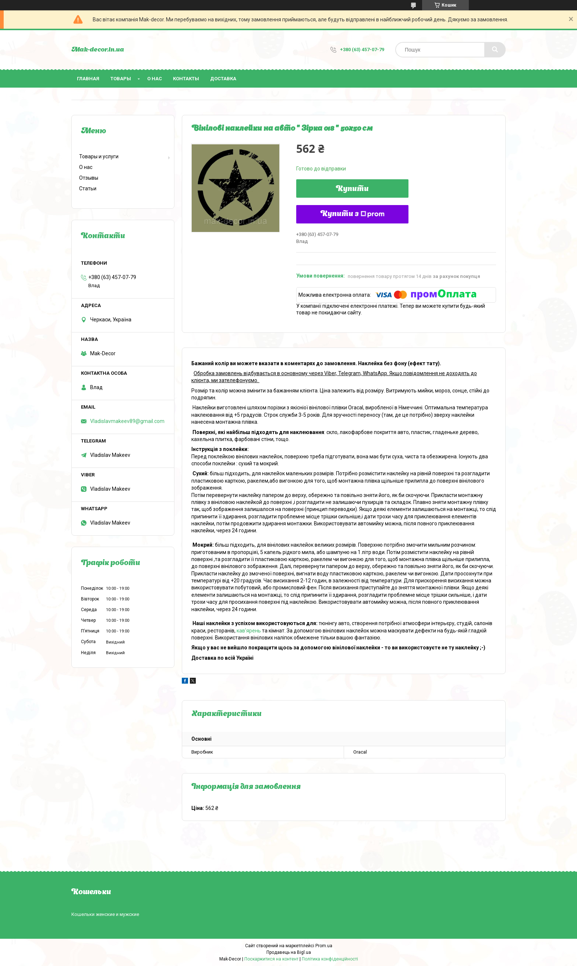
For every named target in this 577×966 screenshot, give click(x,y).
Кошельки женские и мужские (105, 914)
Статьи (87, 188)
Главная (88, 78)
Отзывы (88, 178)
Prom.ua (323, 945)
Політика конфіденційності (330, 959)
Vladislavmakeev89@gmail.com (127, 421)
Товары (120, 78)
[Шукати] (495, 49)
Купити (352, 189)
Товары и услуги (98, 156)
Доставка (223, 78)
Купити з (353, 214)
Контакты (186, 78)
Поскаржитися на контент (271, 959)
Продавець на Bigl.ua (288, 952)
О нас (154, 78)
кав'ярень (249, 631)
